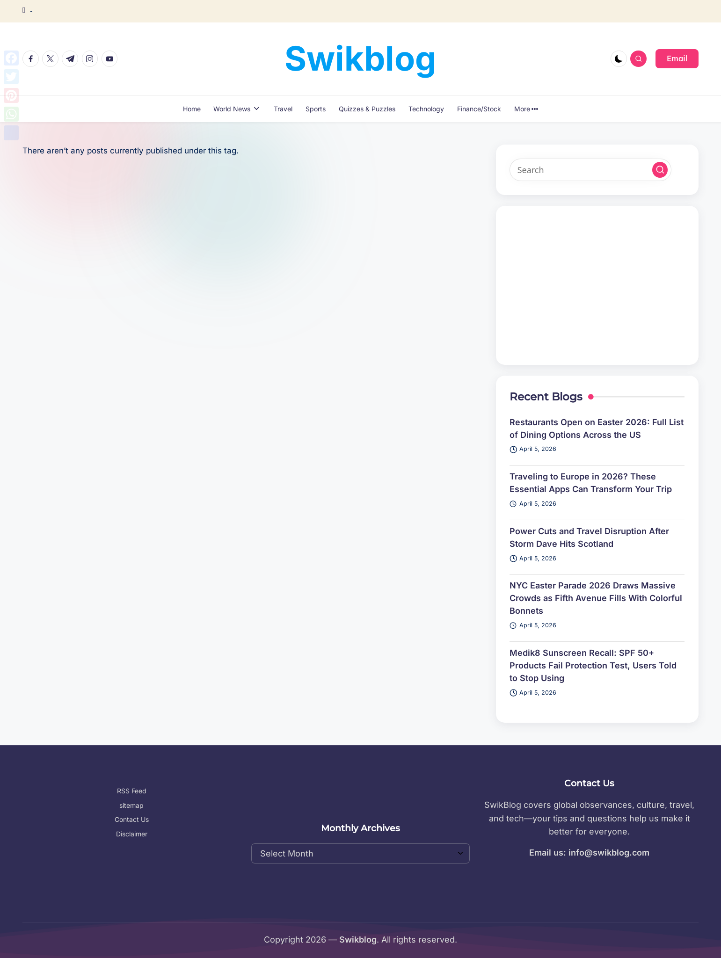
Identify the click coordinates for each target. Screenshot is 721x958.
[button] (677, 58)
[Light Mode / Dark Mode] (619, 59)
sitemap (131, 805)
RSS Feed (131, 791)
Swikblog (360, 58)
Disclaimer (131, 834)
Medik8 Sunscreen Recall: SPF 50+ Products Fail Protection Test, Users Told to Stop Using (593, 665)
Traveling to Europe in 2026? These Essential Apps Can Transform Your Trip (591, 483)
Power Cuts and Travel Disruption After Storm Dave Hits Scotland (589, 537)
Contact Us (132, 819)
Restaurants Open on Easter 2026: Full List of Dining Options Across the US (597, 428)
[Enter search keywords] (590, 170)
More (526, 109)
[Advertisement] (597, 285)
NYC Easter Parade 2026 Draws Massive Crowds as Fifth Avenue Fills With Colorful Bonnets (596, 598)
